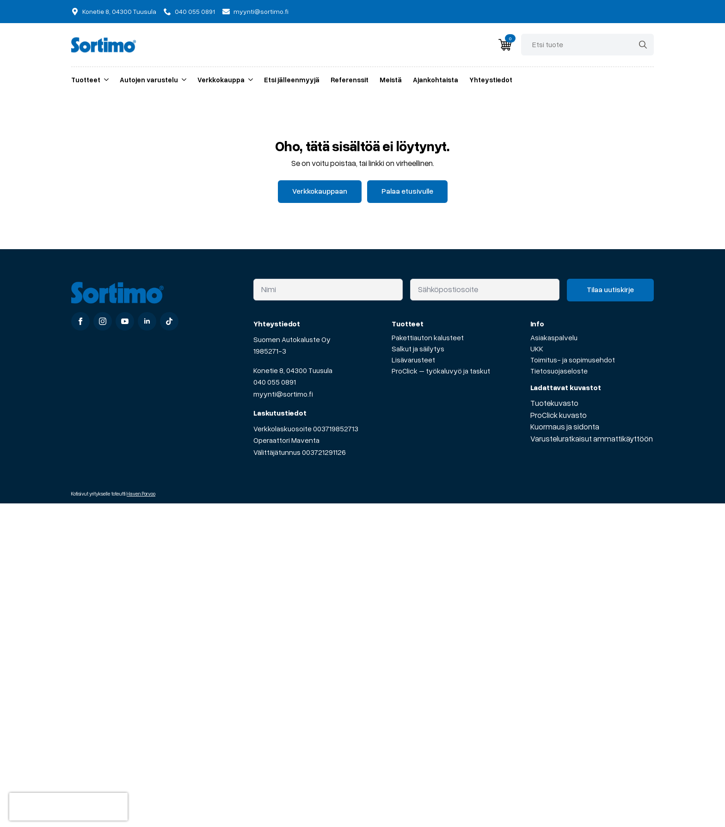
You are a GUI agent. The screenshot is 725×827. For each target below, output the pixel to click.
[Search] (643, 44)
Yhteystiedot (490, 79)
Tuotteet (85, 79)
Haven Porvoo (141, 493)
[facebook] (80, 321)
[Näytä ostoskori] (504, 44)
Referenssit (350, 79)
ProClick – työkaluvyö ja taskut (441, 370)
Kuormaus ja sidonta (564, 426)
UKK (536, 348)
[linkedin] (147, 321)
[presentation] (68, 807)
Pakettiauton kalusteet (428, 337)
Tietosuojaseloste (559, 370)
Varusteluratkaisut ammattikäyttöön (591, 438)
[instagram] (102, 321)
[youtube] (125, 321)
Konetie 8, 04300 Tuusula (292, 370)
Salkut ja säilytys (418, 348)
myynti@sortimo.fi (283, 393)
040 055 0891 (274, 381)
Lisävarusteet (413, 359)
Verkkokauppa (221, 79)
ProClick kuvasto (558, 415)
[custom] (169, 321)
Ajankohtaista (435, 79)
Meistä (391, 79)
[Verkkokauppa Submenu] (249, 80)
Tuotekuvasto (554, 403)
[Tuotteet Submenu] (104, 80)
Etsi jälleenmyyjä (291, 79)
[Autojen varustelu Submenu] (182, 80)
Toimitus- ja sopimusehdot (572, 359)
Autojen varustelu (149, 79)
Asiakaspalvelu (554, 337)
